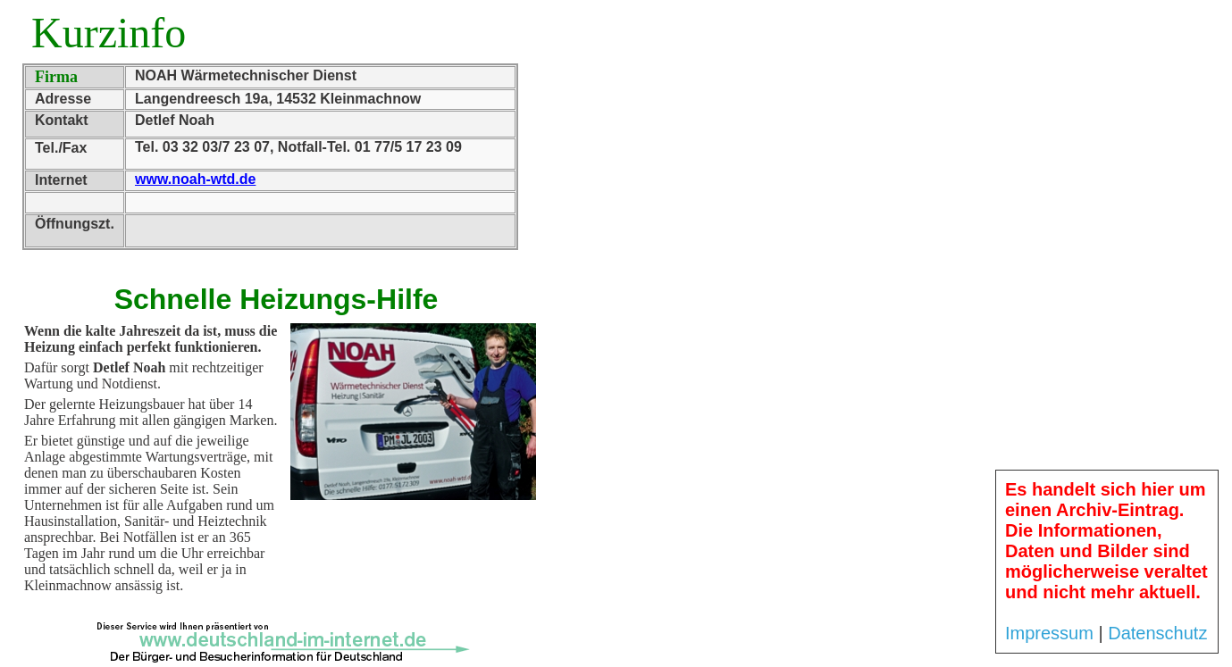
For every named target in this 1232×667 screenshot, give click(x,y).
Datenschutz (1157, 633)
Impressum (1049, 633)
